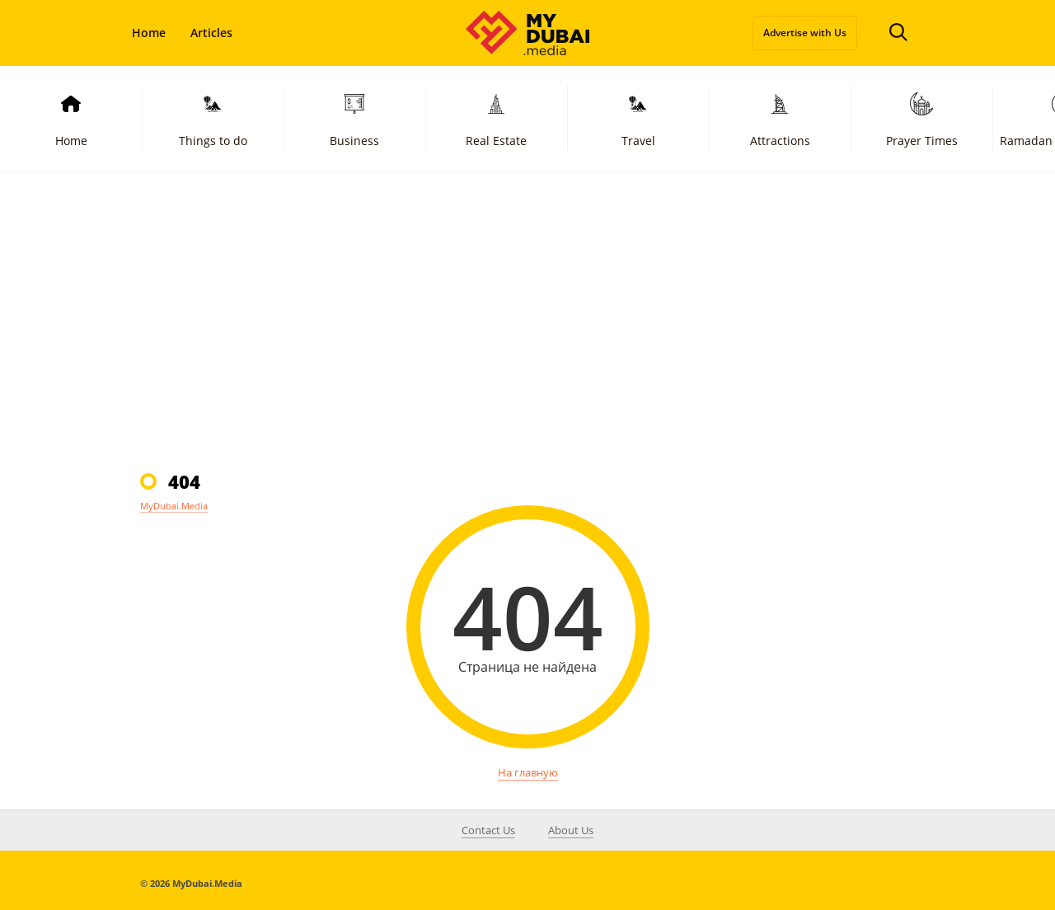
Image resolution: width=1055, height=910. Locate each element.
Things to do (213, 117)
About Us (570, 830)
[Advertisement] (527, 320)
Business (354, 117)
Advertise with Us (804, 33)
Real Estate (496, 117)
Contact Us (488, 830)
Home (149, 32)
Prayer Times (922, 117)
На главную (528, 772)
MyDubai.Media (174, 506)
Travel (638, 117)
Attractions (780, 117)
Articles (211, 32)
